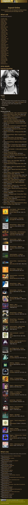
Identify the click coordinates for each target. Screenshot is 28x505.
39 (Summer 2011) (4, 63)
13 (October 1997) (4, 32)
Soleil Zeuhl (12, 234)
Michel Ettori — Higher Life (16, 269)
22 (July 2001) (3, 43)
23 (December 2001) (4, 44)
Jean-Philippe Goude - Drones (14, 191)
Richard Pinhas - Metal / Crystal (14, 134)
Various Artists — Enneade (16, 290)
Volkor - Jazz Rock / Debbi (13, 146)
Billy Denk (5, 463)
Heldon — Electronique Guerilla (17, 444)
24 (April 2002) (3, 46)
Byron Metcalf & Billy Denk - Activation (11, 460)
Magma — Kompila (14, 428)
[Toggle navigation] (4, 4)
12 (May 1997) (3, 31)
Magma (22, 102)
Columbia (12, 298)
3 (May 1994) (3, 21)
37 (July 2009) (3, 61)
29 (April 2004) (3, 51)
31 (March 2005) (4, 54)
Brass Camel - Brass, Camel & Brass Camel (11, 479)
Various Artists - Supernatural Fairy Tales (16, 155)
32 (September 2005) (4, 55)
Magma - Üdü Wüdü (11, 175)
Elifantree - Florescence (8, 486)
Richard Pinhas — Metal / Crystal (17, 224)
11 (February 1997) (4, 30)
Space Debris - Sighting (8, 470)
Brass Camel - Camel (8, 496)
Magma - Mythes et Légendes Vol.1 (15, 166)
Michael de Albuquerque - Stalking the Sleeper (12, 455)
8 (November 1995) (4, 26)
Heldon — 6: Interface (15, 371)
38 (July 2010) (3, 62)
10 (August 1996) (4, 29)
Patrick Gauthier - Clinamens (13, 123)
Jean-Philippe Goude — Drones (17, 348)
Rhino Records (13, 264)
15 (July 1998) (3, 35)
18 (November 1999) (4, 38)
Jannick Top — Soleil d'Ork (15, 400)
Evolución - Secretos (7, 467)
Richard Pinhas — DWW (15, 283)
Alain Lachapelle (23, 149)
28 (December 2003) (4, 50)
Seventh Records (14, 256)
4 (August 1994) (4, 22)
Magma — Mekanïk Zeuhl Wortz (17, 385)
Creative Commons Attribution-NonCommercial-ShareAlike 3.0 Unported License (13, 501)
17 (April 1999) (3, 37)
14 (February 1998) (4, 34)
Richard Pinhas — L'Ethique (16, 312)
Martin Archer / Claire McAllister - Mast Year (12, 474)
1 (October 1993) (4, 18)
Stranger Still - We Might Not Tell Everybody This (13, 489)
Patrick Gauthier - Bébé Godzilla (14, 182)
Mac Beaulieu (14, 153)
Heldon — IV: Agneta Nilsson (16, 378)
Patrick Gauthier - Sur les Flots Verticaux (16, 199)
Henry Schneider (10, 127)
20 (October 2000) (4, 41)
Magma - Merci (10, 160)
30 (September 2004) (4, 53)
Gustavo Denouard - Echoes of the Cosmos (12, 491)
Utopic (11, 401)
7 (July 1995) (3, 25)
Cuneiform (12, 226)
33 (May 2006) (3, 56)
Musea (11, 270)
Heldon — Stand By (14, 356)
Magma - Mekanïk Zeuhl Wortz (14, 169)
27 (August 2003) (4, 49)
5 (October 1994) (4, 23)
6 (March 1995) (3, 24)
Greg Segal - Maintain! (8, 482)
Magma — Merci (13, 304)
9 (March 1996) (3, 28)
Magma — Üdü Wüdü (15, 414)
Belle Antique (13, 423)
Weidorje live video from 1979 (19, 128)
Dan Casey (16, 181)
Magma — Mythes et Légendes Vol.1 (18, 341)
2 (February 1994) (4, 19)
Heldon (16, 102)
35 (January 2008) (4, 59)
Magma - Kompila (11, 144)
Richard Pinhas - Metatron (13, 141)
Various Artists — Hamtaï (15, 239)
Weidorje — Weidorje (14, 363)
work (9, 500)
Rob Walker (17, 160)
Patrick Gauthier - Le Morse (13, 149)
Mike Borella (16, 121)
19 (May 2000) (3, 40)
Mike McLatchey (11, 117)
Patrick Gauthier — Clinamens (16, 218)
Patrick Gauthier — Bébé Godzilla (17, 326)
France (3, 97)
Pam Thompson (10, 121)
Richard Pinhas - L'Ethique (13, 131)
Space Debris (5, 472)
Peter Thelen (17, 114)
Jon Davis (19, 120)
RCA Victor (12, 416)
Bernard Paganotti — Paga (16, 297)
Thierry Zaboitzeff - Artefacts (9, 458)
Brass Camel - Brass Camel (9, 493)
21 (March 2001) (4, 42)
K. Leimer (24, 134)
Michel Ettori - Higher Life (13, 157)
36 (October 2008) (4, 60)
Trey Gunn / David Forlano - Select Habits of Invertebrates (14, 484)
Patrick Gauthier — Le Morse (16, 254)
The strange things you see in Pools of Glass (16, 477)
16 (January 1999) (4, 36)
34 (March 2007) (4, 57)
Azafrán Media (13, 212)
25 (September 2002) (4, 47)
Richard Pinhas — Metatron (16, 246)
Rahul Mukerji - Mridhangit (9, 465)
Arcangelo (12, 219)
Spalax (11, 445)
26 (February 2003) (4, 48)
